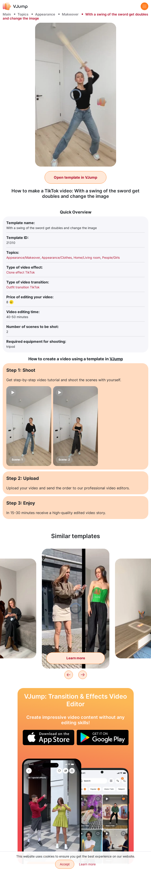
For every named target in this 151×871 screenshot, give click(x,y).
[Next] (82, 675)
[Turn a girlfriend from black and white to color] (51, 811)
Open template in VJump (75, 177)
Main (7, 14)
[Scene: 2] (75, 426)
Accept (65, 864)
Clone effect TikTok (20, 272)
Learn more (87, 864)
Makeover (70, 14)
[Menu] (144, 6)
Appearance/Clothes (57, 257)
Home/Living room (87, 257)
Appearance (45, 14)
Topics (23, 14)
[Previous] (68, 675)
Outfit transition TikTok (23, 287)
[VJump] (15, 6)
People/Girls (111, 257)
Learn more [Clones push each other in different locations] (75, 658)
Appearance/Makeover (23, 257)
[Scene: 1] (28, 426)
